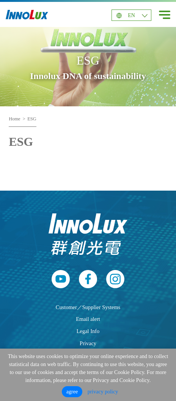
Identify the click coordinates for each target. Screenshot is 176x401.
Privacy (88, 343)
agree (72, 392)
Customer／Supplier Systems (88, 307)
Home (14, 119)
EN (131, 15)
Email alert (88, 319)
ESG (31, 119)
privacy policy (103, 392)
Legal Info (88, 331)
